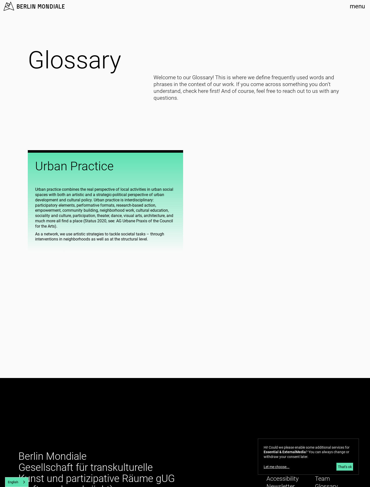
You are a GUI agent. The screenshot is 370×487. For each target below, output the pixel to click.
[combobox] (17, 482)
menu (357, 6)
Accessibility (282, 478)
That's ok (345, 467)
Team (322, 478)
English (13, 482)
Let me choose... (276, 467)
